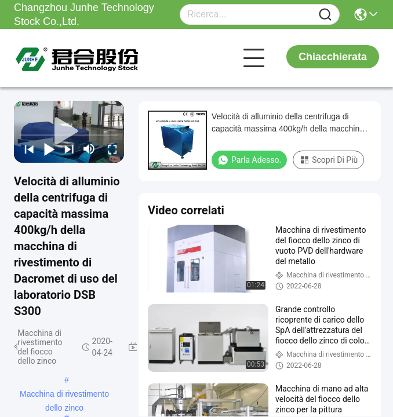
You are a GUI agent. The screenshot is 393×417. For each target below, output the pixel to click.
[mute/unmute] (89, 149)
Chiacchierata (333, 57)
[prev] (27, 149)
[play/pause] (48, 149)
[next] (67, 149)
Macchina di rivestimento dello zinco (64, 395)
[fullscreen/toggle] (111, 149)
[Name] (325, 15)
